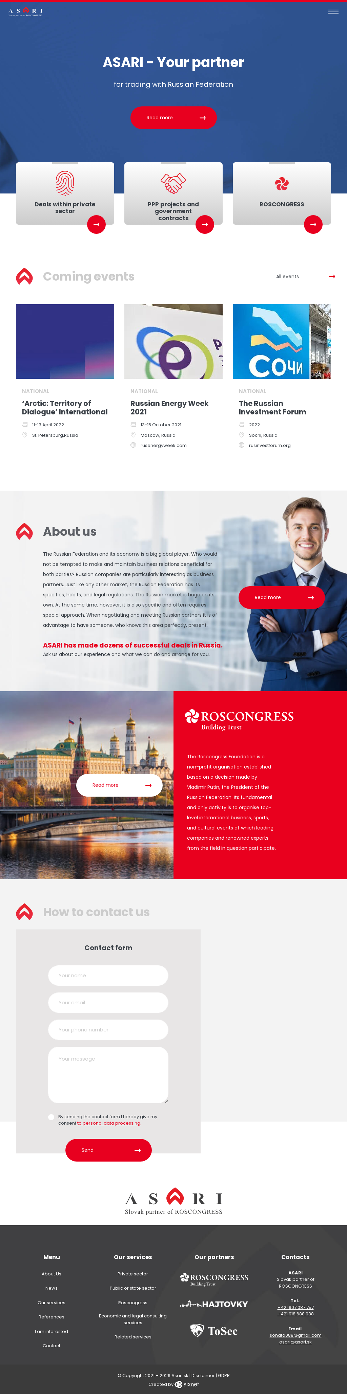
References (51, 1315)
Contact (51, 1344)
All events (287, 274)
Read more (160, 117)
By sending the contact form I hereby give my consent (107, 1118)
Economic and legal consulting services (133, 1318)
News (51, 1287)
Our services (51, 1301)
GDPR (224, 1374)
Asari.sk (179, 1374)
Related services (133, 1335)
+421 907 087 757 (296, 1306)
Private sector (133, 1272)
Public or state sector (133, 1287)
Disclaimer (203, 1374)
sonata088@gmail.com (296, 1334)
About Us (51, 1272)
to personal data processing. (109, 1122)
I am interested (51, 1330)
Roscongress (132, 1301)
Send (88, 1148)
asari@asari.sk (295, 1340)
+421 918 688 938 (296, 1312)
